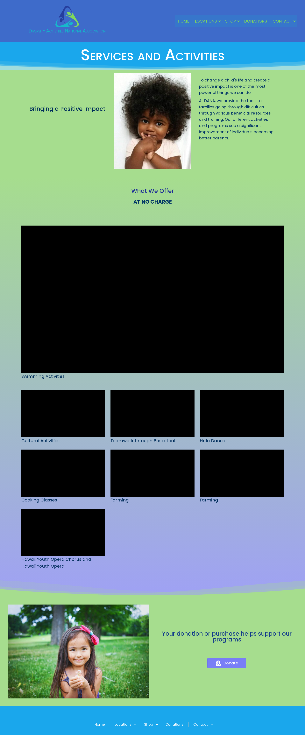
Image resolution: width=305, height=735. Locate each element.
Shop (230, 21)
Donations (255, 21)
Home (183, 21)
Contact (282, 21)
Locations (206, 21)
